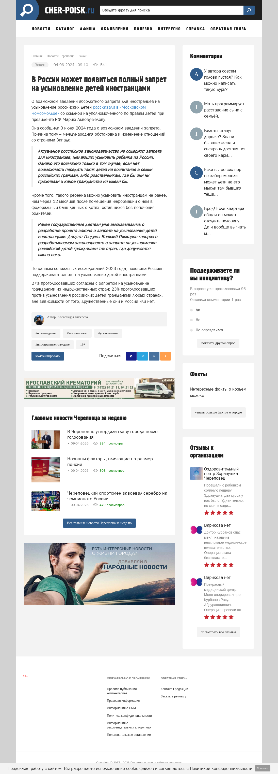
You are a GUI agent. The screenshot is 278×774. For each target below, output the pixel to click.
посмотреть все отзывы (218, 632)
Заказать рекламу (173, 696)
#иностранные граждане (53, 344)
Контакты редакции (174, 689)
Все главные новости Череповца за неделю (99, 523)
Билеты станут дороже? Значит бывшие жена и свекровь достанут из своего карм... (225, 143)
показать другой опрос (218, 343)
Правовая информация (123, 701)
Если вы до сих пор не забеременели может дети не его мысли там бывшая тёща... (222, 182)
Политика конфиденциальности (129, 716)
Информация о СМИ (121, 708)
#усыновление (108, 333)
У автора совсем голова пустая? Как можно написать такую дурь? (223, 80)
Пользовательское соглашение (129, 735)
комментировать (48, 356)
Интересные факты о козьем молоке (218, 392)
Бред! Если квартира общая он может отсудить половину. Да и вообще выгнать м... (225, 221)
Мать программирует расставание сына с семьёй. (224, 110)
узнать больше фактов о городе (218, 412)
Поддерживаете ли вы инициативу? (215, 274)
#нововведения (46, 333)
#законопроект (77, 333)
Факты (198, 374)
